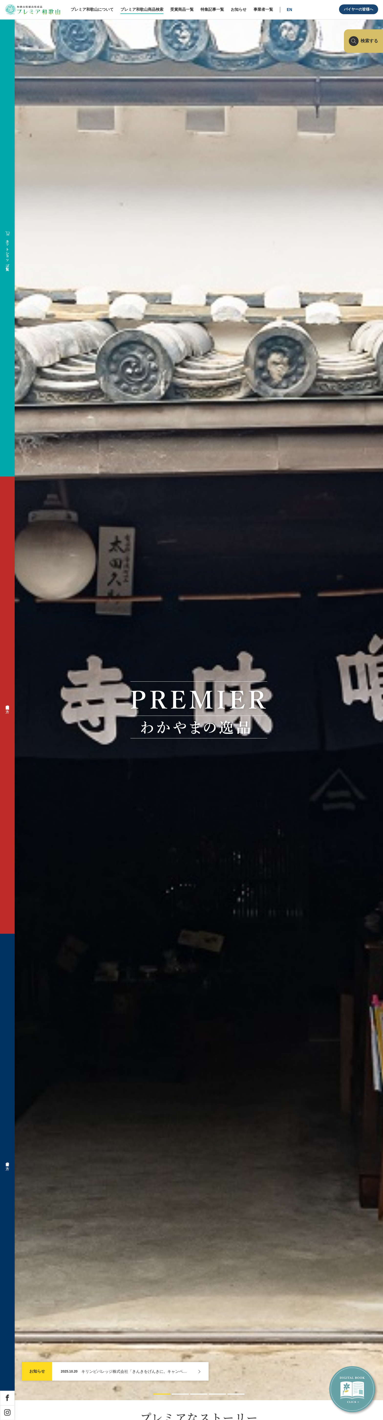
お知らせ (37, 1371)
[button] (161, 1394)
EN (289, 10)
